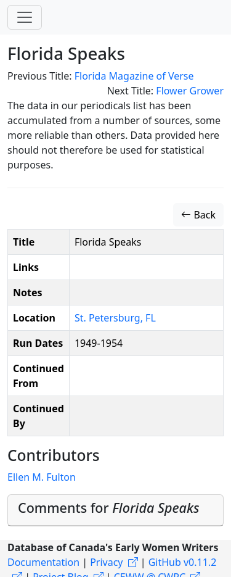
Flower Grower (190, 91)
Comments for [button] (109, 508)
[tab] (115, 510)
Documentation (43, 562)
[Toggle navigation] (24, 17)
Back (198, 215)
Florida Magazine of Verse (134, 76)
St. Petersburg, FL (115, 318)
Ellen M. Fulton (41, 477)
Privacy (106, 562)
